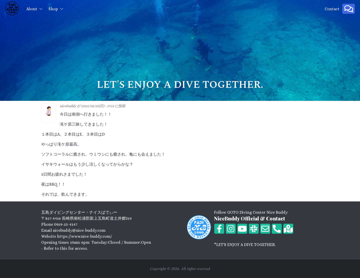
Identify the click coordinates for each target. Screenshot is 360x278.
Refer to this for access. (66, 248)
